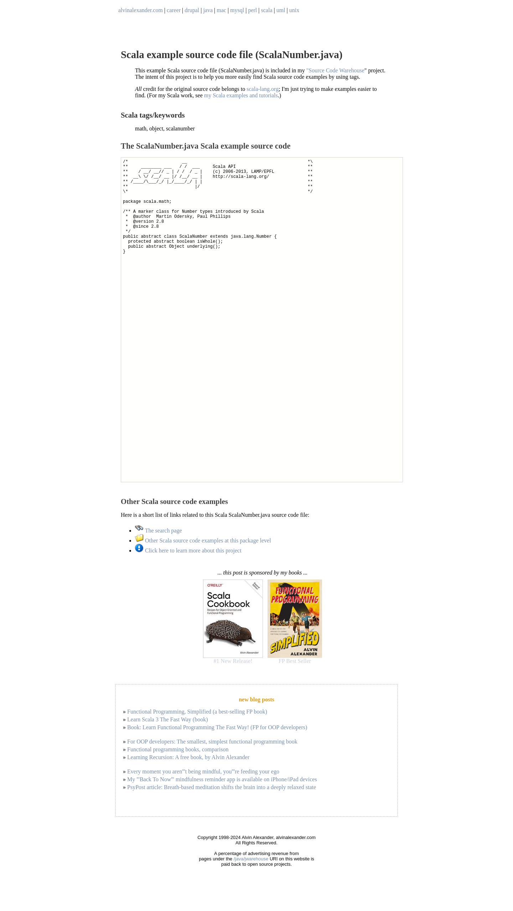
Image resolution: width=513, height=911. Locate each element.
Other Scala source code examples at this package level (203, 540)
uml (280, 10)
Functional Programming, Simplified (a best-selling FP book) (197, 712)
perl (252, 10)
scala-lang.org (263, 89)
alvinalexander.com (140, 10)
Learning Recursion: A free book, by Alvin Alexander (188, 757)
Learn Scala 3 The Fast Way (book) (167, 719)
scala (267, 10)
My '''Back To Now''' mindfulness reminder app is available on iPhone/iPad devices (222, 779)
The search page (158, 530)
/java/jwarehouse (251, 858)
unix (294, 10)
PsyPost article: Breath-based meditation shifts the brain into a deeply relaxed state (221, 787)
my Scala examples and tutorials (241, 95)
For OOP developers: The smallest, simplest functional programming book (212, 741)
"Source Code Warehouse (335, 70)
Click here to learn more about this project (188, 550)
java (208, 10)
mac (221, 10)
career (174, 10)
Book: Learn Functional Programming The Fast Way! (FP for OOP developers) (217, 727)
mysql (237, 10)
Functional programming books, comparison (177, 749)
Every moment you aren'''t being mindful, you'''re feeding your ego (203, 771)
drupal (192, 10)
